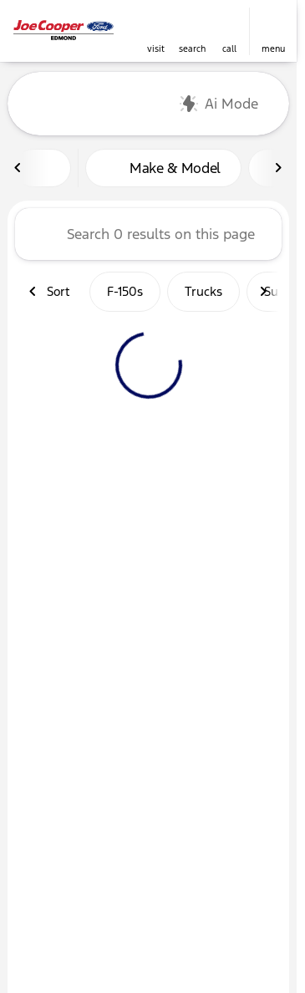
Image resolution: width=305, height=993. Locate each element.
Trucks (203, 291)
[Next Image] (278, 168)
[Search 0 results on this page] (148, 234)
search (192, 48)
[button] (155, 31)
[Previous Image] (18, 168)
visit (156, 48)
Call (229, 48)
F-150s (125, 291)
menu (273, 48)
